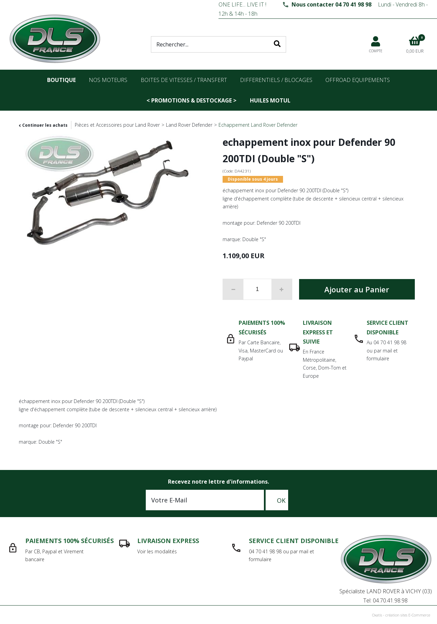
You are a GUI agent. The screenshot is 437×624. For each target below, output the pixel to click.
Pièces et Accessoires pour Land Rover (117, 125)
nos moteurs (108, 80)
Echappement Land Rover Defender (257, 125)
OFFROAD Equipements (357, 80)
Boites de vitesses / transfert (184, 80)
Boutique (61, 80)
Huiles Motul (270, 100)
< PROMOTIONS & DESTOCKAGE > (191, 100)
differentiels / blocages (276, 80)
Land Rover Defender (189, 125)
